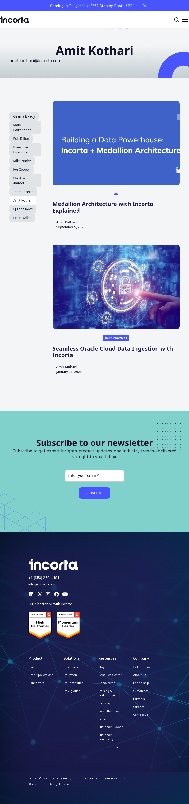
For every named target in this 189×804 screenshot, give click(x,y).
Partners (139, 698)
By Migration (71, 691)
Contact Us (140, 714)
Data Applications (40, 675)
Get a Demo (141, 667)
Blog (101, 667)
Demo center (107, 683)
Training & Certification (106, 693)
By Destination (73, 683)
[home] (14, 19)
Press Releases (109, 711)
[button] (184, 19)
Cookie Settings (114, 778)
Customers (140, 691)
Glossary (104, 703)
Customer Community (106, 737)
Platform (34, 667)
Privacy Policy (62, 778)
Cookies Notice (87, 778)
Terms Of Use (37, 778)
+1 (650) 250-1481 (43, 577)
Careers (138, 706)
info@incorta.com (42, 584)
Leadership (141, 683)
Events (103, 719)
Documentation (109, 747)
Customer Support (110, 727)
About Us (139, 675)
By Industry (70, 667)
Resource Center (109, 675)
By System (70, 675)
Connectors (36, 683)
